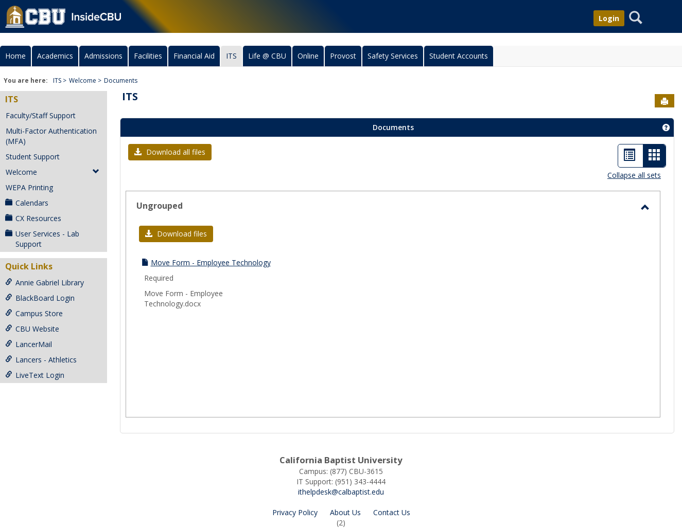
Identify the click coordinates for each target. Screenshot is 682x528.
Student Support (33, 156)
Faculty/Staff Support (41, 115)
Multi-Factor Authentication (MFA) (51, 136)
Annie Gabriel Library (44, 282)
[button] (170, 152)
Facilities (148, 56)
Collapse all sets (634, 175)
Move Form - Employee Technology (211, 262)
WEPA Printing (29, 187)
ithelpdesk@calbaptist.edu (341, 492)
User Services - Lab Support (42, 239)
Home (15, 56)
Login (609, 18)
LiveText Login (34, 375)
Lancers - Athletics (41, 360)
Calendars (26, 203)
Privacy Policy (295, 512)
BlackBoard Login (40, 298)
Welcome (82, 80)
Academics (55, 56)
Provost (343, 56)
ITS (231, 56)
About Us (345, 512)
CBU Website (32, 329)
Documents (120, 80)
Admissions (103, 56)
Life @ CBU (267, 56)
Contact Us (391, 512)
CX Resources (33, 218)
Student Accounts (458, 56)
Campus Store (34, 313)
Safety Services (393, 56)
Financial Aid (194, 56)
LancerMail (28, 344)
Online (308, 56)
